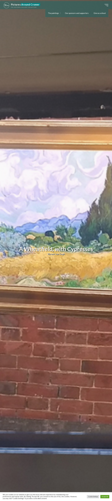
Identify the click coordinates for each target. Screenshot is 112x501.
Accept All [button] (105, 496)
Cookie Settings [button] (93, 496)
